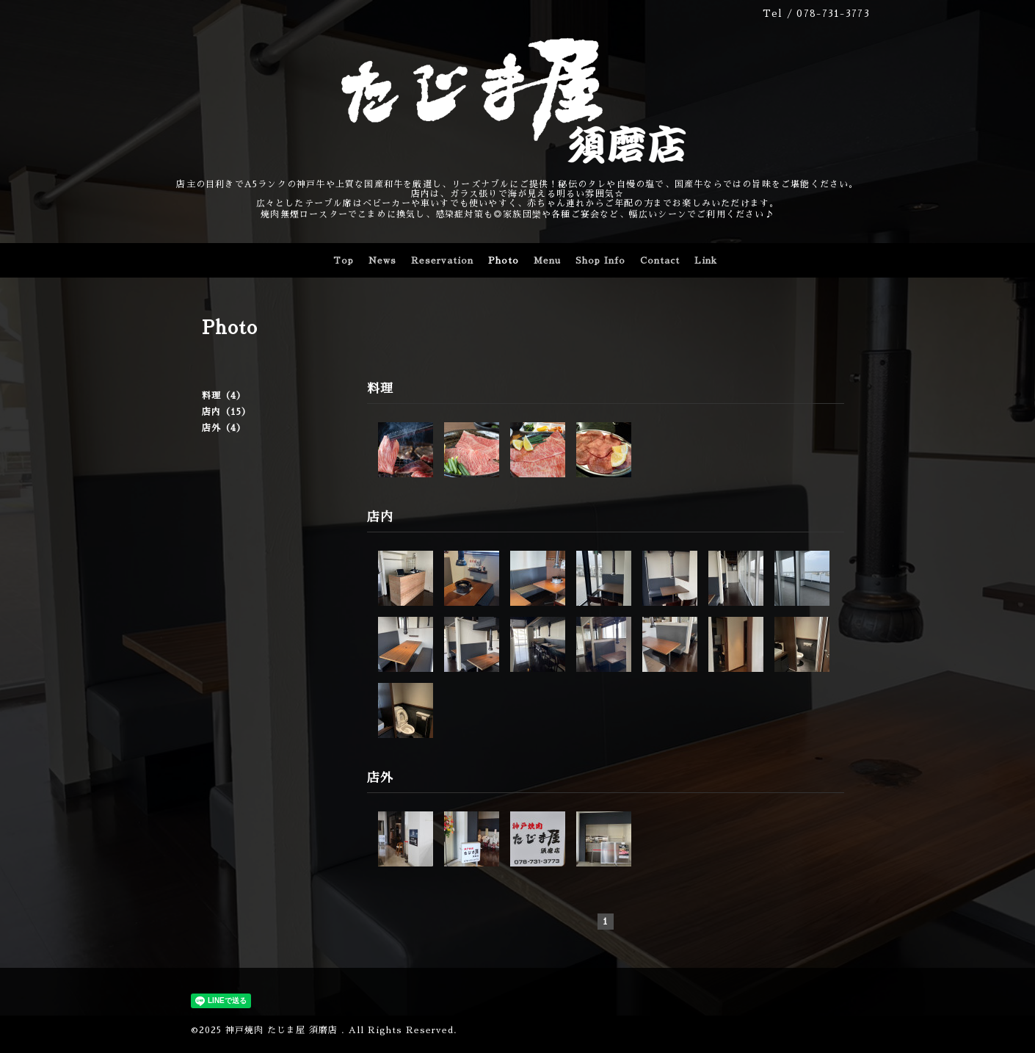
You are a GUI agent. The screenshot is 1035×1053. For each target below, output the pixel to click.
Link (705, 260)
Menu (547, 260)
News (382, 260)
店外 (380, 778)
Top (343, 260)
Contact (660, 260)
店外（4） (224, 428)
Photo (503, 260)
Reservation (442, 260)
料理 (380, 389)
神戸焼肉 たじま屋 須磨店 (283, 1030)
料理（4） (224, 395)
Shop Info (600, 260)
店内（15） (226, 412)
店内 (380, 517)
